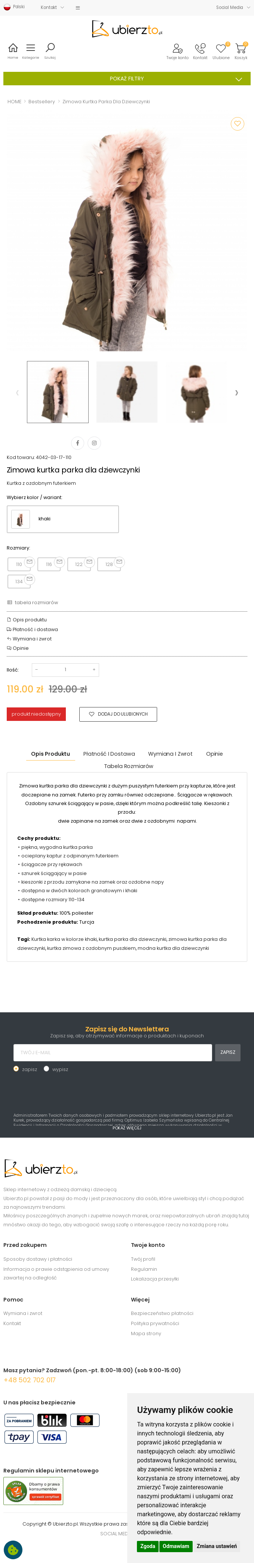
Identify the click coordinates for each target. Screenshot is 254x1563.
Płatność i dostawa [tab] (109, 754)
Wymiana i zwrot (29, 639)
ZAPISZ (227, 1052)
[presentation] (17, 392)
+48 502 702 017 (29, 1380)
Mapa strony (146, 1333)
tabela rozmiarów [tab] (129, 766)
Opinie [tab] (214, 754)
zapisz (29, 1069)
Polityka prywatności (155, 1323)
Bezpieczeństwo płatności (162, 1313)
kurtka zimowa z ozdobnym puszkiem (91, 948)
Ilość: (13, 670)
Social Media (230, 7)
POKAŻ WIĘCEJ (127, 1128)
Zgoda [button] (147, 1546)
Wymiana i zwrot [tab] (170, 754)
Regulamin (144, 1269)
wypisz (60, 1069)
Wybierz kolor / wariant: (34, 497)
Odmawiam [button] (176, 1546)
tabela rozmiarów (32, 602)
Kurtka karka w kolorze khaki (64, 939)
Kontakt (49, 7)
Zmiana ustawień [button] (217, 1546)
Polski (14, 7)
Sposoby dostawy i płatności (37, 1259)
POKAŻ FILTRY (178, 78)
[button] (177, 51)
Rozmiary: (18, 548)
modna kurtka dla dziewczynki (173, 948)
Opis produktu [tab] (50, 754)
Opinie (18, 648)
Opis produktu (27, 620)
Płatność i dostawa (32, 629)
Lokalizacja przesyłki (155, 1279)
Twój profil (143, 1259)
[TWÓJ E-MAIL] (112, 1052)
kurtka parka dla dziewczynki (132, 939)
